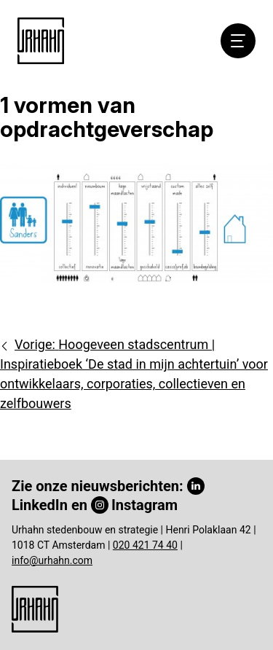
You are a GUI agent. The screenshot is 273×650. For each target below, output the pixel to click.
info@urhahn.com (52, 560)
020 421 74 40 (145, 545)
